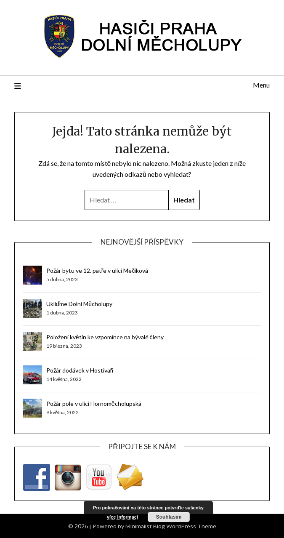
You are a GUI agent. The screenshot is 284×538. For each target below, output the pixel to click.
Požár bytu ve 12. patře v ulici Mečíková (97, 270)
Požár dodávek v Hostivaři (80, 370)
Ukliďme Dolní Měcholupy (79, 303)
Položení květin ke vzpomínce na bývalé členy (105, 337)
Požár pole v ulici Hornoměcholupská (93, 403)
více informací (122, 516)
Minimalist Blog (145, 526)
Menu (261, 85)
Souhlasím (169, 517)
